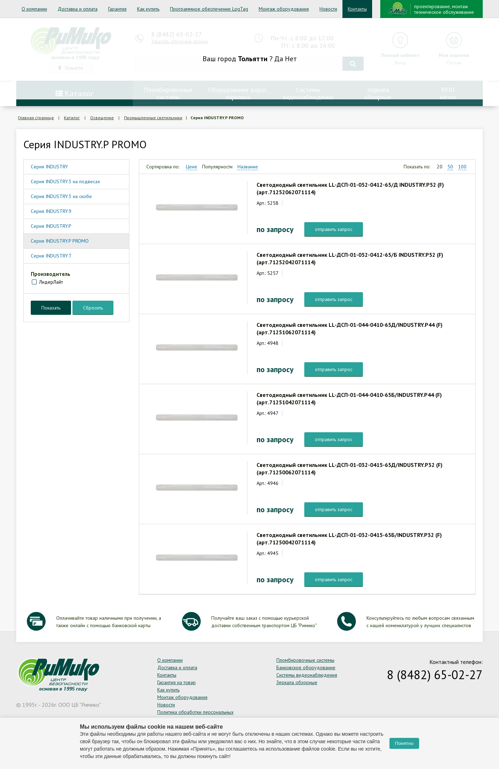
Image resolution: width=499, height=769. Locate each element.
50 (450, 166)
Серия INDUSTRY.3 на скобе (61, 196)
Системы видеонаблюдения (306, 675)
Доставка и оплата (78, 9)
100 (462, 166)
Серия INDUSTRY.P (51, 226)
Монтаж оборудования (284, 9)
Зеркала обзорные (296, 682)
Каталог (72, 117)
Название (247, 166)
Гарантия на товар (176, 682)
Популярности (217, 166)
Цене (191, 166)
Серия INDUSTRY (49, 166)
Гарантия (117, 9)
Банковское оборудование (305, 667)
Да (278, 58)
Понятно (404, 743)
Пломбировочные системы (305, 660)
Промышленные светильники (153, 117)
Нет (291, 58)
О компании (34, 9)
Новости (328, 9)
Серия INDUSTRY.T (51, 256)
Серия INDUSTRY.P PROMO (60, 241)
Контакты (357, 9)
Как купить (148, 9)
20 (439, 166)
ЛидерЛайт (51, 282)
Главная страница (36, 117)
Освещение (102, 117)
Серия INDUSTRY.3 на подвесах (65, 181)
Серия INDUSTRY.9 (51, 211)
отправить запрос (333, 229)
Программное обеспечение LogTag (209, 9)
